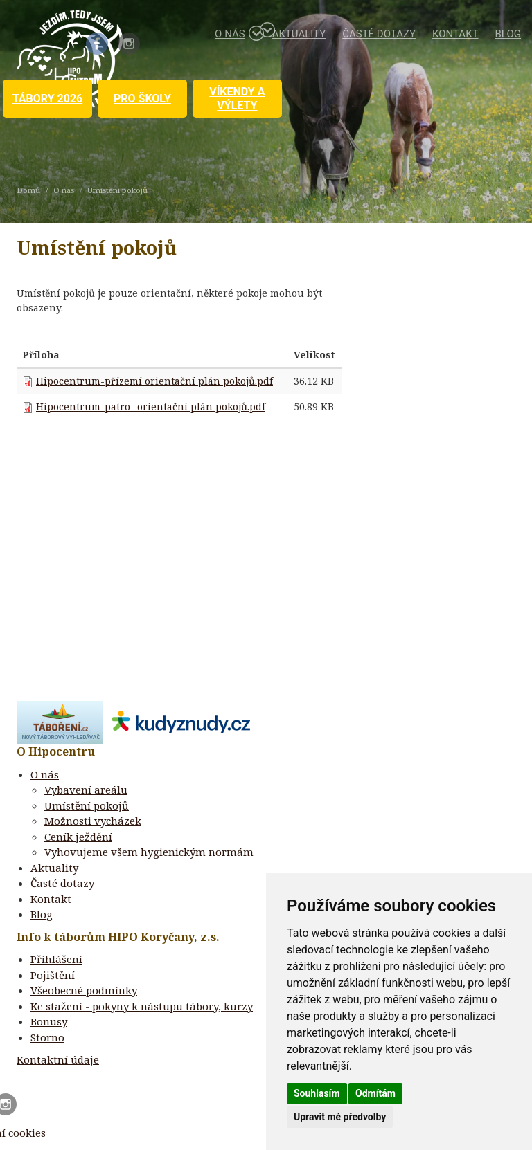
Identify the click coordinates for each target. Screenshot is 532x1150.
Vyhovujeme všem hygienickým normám (149, 852)
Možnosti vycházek (92, 821)
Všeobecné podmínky (83, 990)
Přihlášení (56, 959)
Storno (47, 1037)
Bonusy (48, 1021)
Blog (508, 34)
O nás (235, 33)
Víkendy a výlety (237, 98)
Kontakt (455, 34)
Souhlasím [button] (317, 1093)
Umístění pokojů (86, 805)
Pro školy (142, 98)
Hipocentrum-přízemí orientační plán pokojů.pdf (154, 380)
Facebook (97, 44)
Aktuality (299, 34)
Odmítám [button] (375, 1093)
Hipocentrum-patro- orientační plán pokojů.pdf (150, 406)
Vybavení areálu (85, 789)
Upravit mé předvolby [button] (340, 1116)
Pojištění (52, 975)
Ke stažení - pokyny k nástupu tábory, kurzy (141, 1006)
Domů (28, 190)
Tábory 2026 (47, 98)
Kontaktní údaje (58, 1059)
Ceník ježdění (78, 836)
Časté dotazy (379, 34)
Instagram (129, 44)
